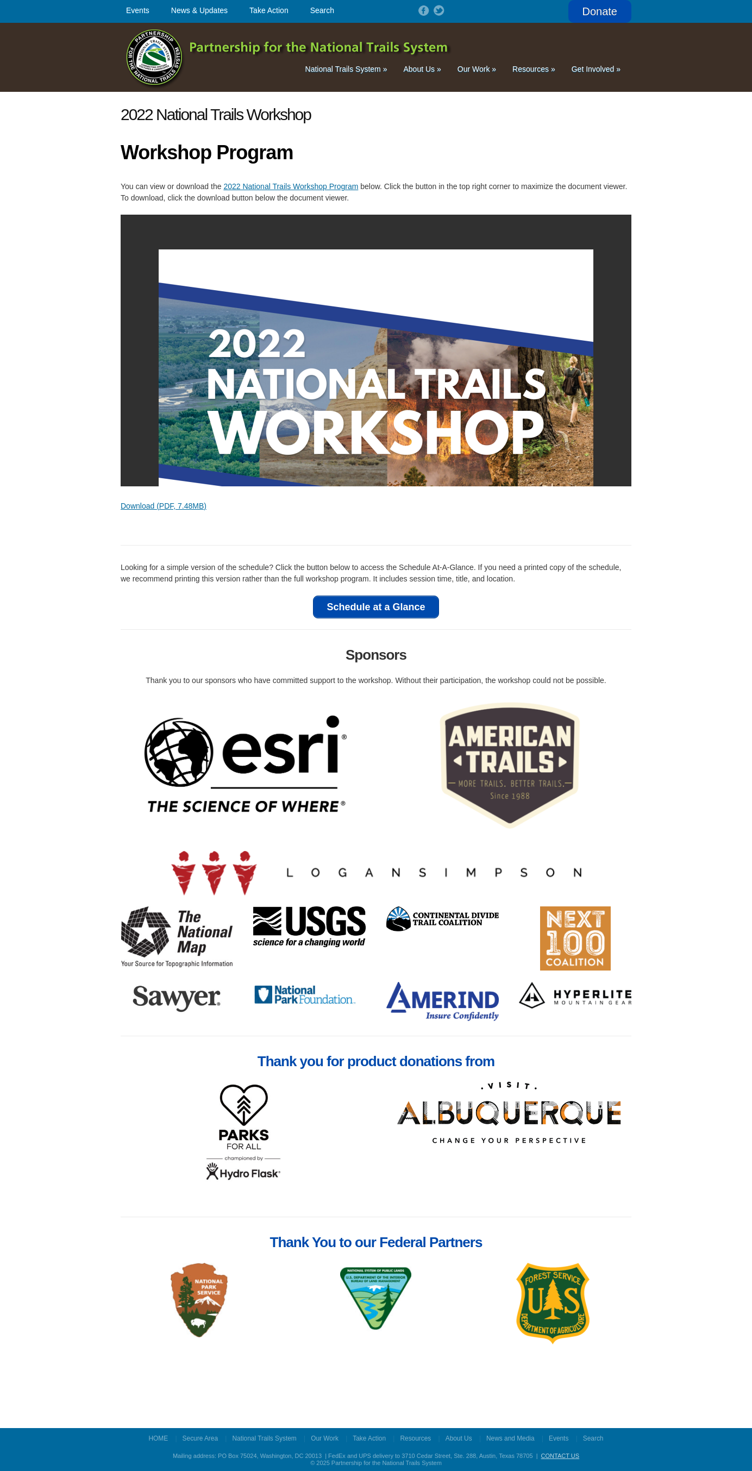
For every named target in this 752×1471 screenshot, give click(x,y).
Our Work (477, 68)
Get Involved (596, 68)
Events (137, 10)
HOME (158, 1437)
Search (322, 10)
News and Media (510, 1437)
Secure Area (200, 1437)
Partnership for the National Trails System (289, 56)
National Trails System (346, 68)
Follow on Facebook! (423, 10)
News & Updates (199, 10)
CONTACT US (560, 1454)
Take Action (269, 10)
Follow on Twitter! (438, 10)
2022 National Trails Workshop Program (290, 185)
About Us (422, 68)
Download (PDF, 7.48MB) (163, 505)
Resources (533, 68)
